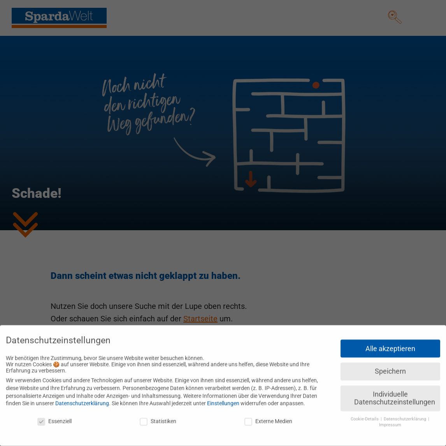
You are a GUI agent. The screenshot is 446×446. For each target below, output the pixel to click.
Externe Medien (268, 417)
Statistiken (158, 417)
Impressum (390, 421)
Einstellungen (223, 400)
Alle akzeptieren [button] (390, 345)
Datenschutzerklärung (82, 400)
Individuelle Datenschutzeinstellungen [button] (394, 394)
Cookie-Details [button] (365, 415)
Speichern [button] (390, 368)
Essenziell (54, 417)
